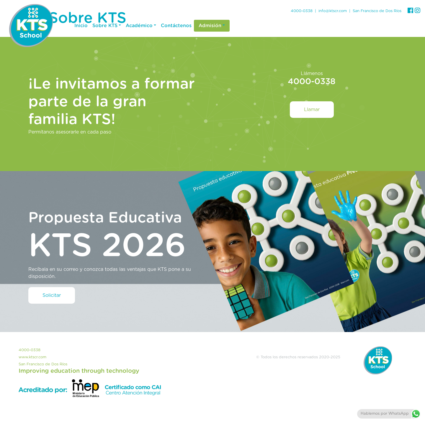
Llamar (312, 109)
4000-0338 (302, 11)
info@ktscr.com (332, 11)
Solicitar (51, 295)
